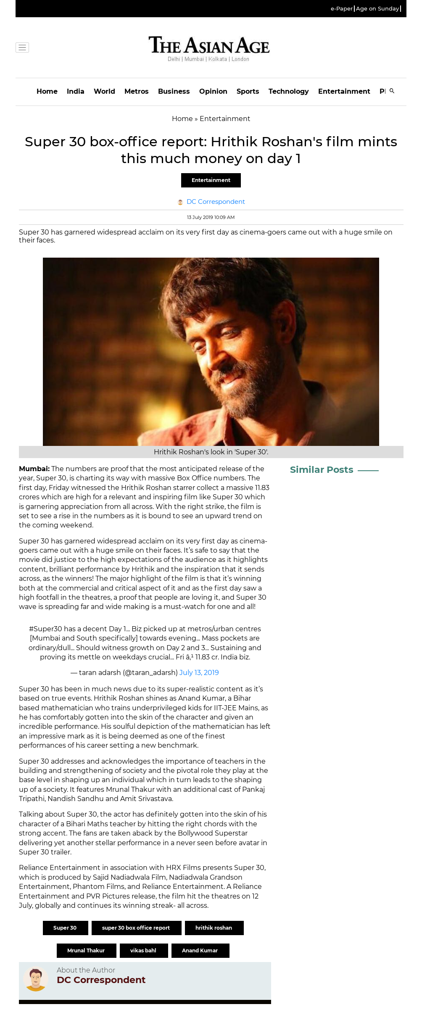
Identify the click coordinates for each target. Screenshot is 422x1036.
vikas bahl (144, 950)
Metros (136, 91)
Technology (289, 91)
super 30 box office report (136, 928)
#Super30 (45, 629)
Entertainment (344, 91)
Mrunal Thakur (86, 950)
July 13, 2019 (199, 673)
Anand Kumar (200, 950)
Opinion (213, 91)
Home (47, 91)
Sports (248, 91)
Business (174, 91)
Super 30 (65, 928)
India (75, 91)
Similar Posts (321, 469)
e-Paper (342, 8)
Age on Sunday (377, 8)
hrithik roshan (214, 928)
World (104, 91)
